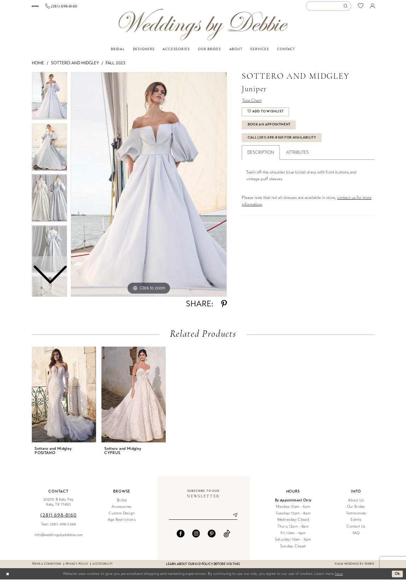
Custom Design (122, 516)
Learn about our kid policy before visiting (203, 567)
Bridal (121, 503)
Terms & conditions (46, 567)
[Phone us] (106, 7)
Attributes (297, 156)
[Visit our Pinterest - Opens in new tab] (212, 537)
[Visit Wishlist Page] (361, 8)
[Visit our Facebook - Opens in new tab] (180, 537)
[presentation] (64, 398)
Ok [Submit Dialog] (397, 577)
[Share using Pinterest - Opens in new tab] (224, 307)
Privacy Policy (77, 567)
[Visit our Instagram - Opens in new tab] (196, 537)
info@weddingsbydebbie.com (58, 538)
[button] (372, 7)
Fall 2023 (115, 66)
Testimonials (356, 516)
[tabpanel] (148, 188)
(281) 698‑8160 (58, 519)
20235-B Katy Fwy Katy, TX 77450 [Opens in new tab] (58, 506)
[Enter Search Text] (328, 8)
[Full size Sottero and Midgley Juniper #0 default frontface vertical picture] (148, 188)
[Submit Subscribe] (233, 519)
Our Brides (356, 510)
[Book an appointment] (57, 8)
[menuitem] (57, 8)
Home (38, 66)
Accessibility (103, 567)
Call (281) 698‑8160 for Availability (282, 141)
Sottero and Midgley (75, 66)
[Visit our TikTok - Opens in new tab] (227, 537)
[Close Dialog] (7, 577)
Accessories (121, 510)
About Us (356, 503)
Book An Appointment (269, 128)
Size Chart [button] (251, 103)
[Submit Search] (347, 8)
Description (260, 156)
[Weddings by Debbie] (203, 28)
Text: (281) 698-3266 (58, 527)
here (339, 577)
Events (356, 523)
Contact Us (356, 530)
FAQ (356, 536)
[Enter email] (203, 519)
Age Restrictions (122, 523)
